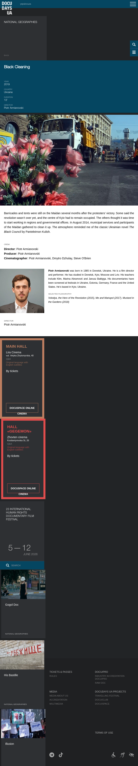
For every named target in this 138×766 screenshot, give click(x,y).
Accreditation (58, 700)
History (9, 720)
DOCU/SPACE (102, 704)
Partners (10, 708)
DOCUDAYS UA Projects (110, 691)
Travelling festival (107, 696)
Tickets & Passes (60, 672)
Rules (53, 676)
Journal (9, 672)
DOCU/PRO (101, 672)
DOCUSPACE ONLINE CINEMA (22, 410)
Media (53, 691)
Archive (9, 724)
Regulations (12, 696)
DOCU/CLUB (101, 700)
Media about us (58, 696)
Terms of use (104, 732)
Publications (12, 676)
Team (7, 704)
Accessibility (12, 712)
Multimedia (56, 704)
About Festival (14, 691)
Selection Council (15, 700)
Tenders (9, 716)
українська (25, 4)
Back (6, 55)
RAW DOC (100, 683)
